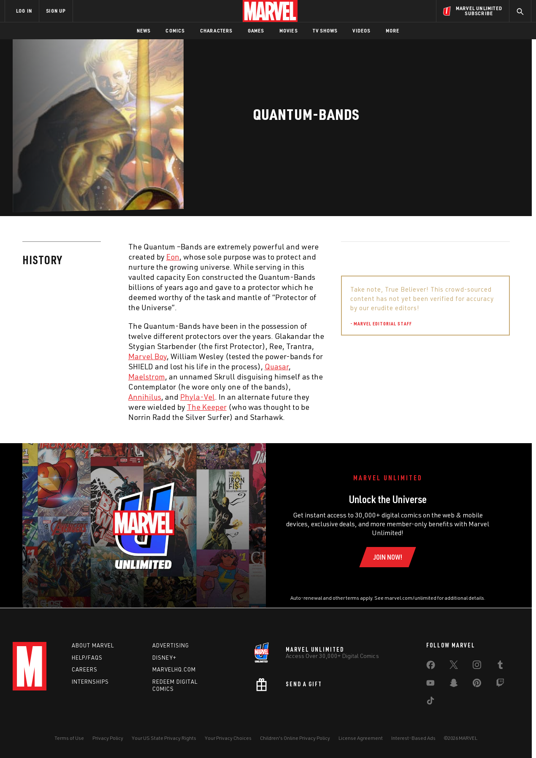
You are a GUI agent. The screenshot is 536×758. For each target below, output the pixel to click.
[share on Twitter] (453, 666)
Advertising (170, 645)
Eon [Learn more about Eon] (172, 256)
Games (256, 30)
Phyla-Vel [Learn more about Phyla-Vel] (197, 396)
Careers (84, 669)
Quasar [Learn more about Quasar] (277, 366)
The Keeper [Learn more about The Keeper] (207, 406)
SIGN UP (55, 11)
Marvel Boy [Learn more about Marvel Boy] (147, 356)
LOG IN (24, 11)
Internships (90, 681)
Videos (361, 30)
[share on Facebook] (430, 667)
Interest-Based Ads (413, 738)
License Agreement (360, 738)
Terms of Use (69, 738)
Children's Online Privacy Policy (295, 738)
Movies (288, 30)
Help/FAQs (87, 657)
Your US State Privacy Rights (164, 738)
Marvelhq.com (174, 669)
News (144, 30)
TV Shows (325, 30)
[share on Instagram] (477, 666)
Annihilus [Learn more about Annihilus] (144, 396)
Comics (174, 30)
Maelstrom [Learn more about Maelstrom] (146, 376)
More (393, 30)
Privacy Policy (107, 738)
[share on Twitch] (500, 684)
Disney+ (164, 657)
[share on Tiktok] (430, 702)
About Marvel (93, 645)
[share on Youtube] (430, 684)
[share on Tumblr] (500, 666)
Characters (216, 30)
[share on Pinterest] (477, 684)
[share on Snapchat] (453, 684)
